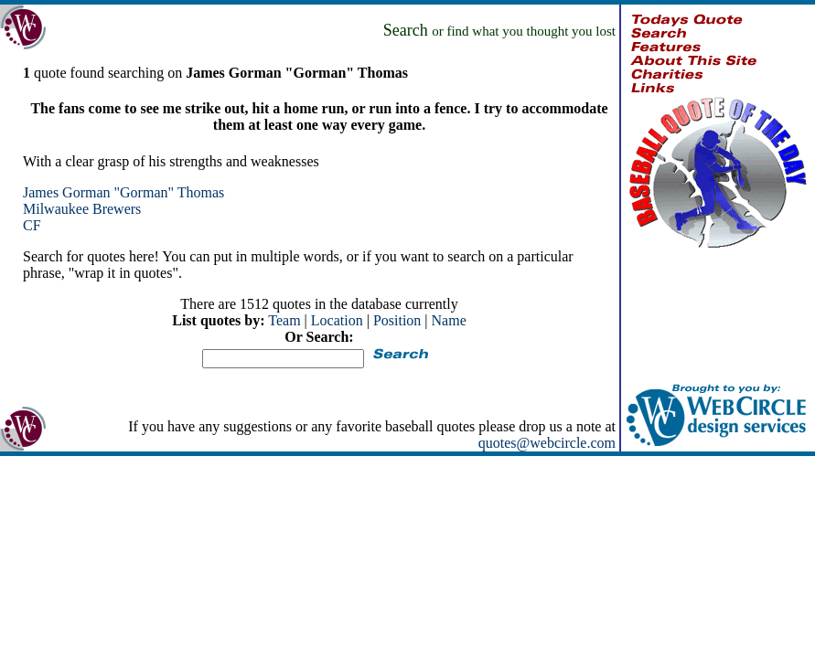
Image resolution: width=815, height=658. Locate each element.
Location (337, 320)
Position (397, 320)
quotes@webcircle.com (547, 443)
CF (32, 225)
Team (284, 320)
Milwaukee (56, 209)
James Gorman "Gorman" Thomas (123, 192)
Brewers (116, 209)
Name (449, 320)
